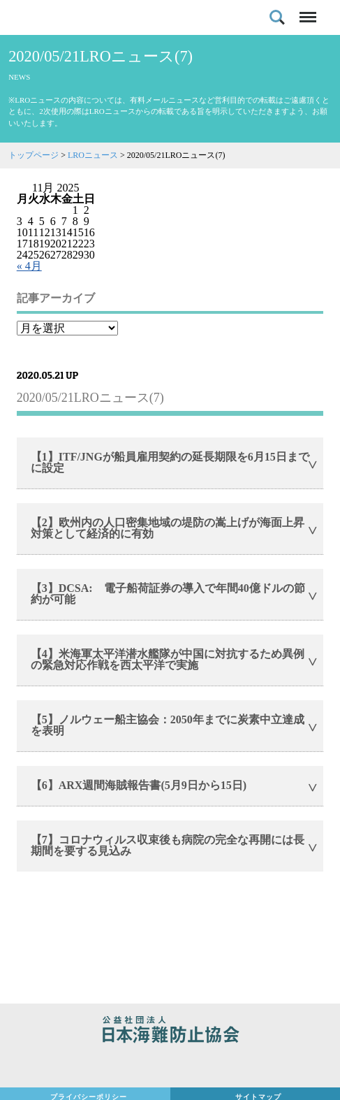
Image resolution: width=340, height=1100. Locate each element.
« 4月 (29, 266)
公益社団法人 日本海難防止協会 (170, 1031)
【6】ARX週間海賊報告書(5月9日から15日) (138, 785)
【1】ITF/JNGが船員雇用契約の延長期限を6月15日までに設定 (170, 462)
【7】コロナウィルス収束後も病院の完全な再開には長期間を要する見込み (167, 845)
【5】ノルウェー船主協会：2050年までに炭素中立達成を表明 (167, 725)
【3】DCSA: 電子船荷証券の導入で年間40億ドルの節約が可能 (168, 593)
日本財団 (170, 1066)
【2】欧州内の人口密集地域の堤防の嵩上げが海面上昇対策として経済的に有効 (167, 528)
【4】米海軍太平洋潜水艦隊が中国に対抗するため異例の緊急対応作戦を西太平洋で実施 (167, 659)
